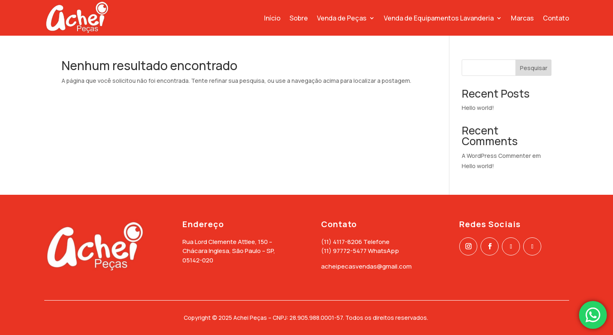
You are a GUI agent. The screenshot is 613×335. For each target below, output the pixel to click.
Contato (556, 18)
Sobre (298, 18)
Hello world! (478, 108)
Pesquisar (533, 68)
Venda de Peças (342, 18)
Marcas (522, 18)
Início (272, 18)
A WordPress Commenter (496, 156)
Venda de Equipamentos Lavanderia (439, 18)
